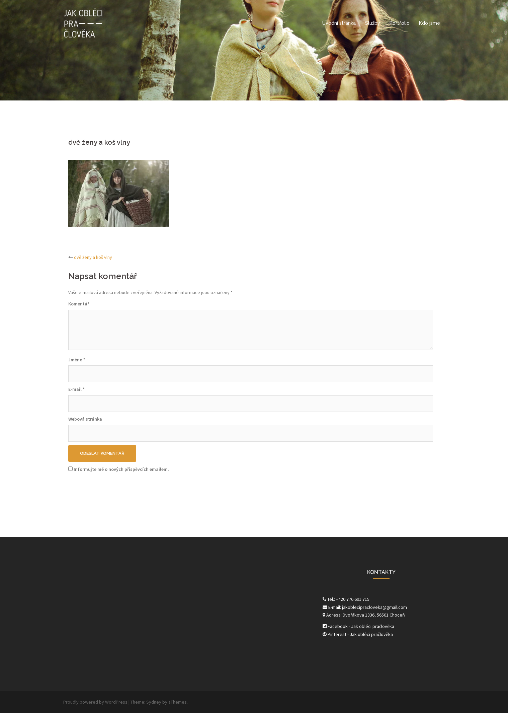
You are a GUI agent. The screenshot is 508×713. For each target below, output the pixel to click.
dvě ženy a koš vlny (93, 257)
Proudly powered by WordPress (95, 702)
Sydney (153, 702)
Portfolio (400, 23)
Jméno (76, 360)
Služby (372, 23)
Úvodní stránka (339, 23)
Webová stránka (85, 419)
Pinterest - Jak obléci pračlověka (358, 634)
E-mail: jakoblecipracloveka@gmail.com (365, 607)
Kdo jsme (429, 23)
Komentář (78, 304)
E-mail (76, 389)
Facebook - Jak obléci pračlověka (358, 626)
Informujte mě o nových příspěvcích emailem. (121, 469)
